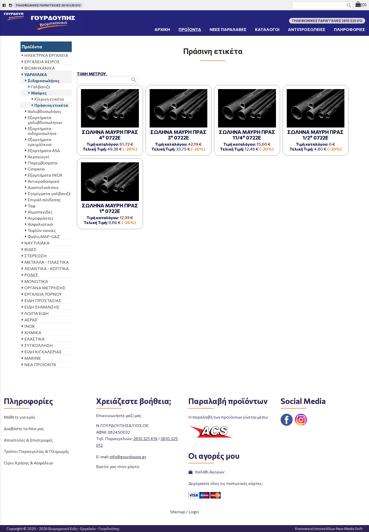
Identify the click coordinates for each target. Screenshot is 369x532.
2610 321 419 (145, 438)
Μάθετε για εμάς (19, 416)
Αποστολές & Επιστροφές (28, 440)
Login (194, 511)
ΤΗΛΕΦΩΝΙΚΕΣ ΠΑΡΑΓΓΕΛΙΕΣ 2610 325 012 (48, 5)
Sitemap (177, 511)
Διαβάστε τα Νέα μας (24, 428)
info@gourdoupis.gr (128, 456)
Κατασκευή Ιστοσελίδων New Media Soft (329, 528)
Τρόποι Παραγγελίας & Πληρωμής (36, 451)
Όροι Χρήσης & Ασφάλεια (28, 462)
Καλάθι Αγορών (206, 471)
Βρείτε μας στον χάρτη (117, 466)
